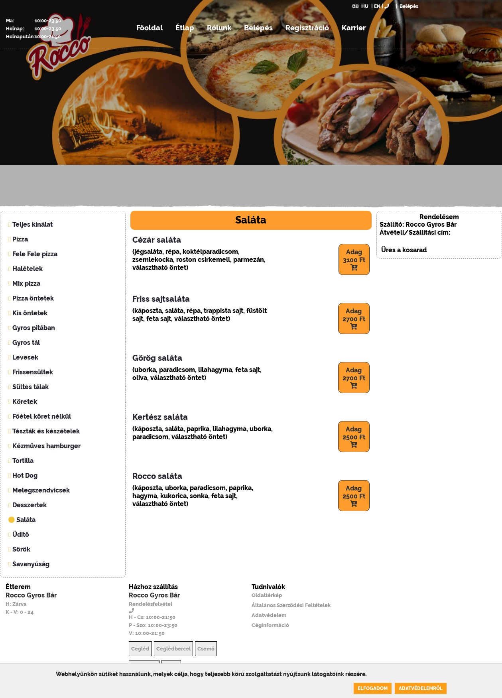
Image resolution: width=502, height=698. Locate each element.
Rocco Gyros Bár (31, 595)
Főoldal (149, 28)
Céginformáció (270, 625)
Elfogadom (373, 688)
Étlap (184, 28)
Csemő (206, 649)
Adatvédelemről (421, 688)
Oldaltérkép (267, 595)
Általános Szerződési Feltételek (291, 605)
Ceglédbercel (173, 649)
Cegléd (140, 649)
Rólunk (219, 28)
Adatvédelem (269, 615)
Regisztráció (307, 28)
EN (377, 6)
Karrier (354, 28)
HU (360, 6)
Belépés (408, 6)
